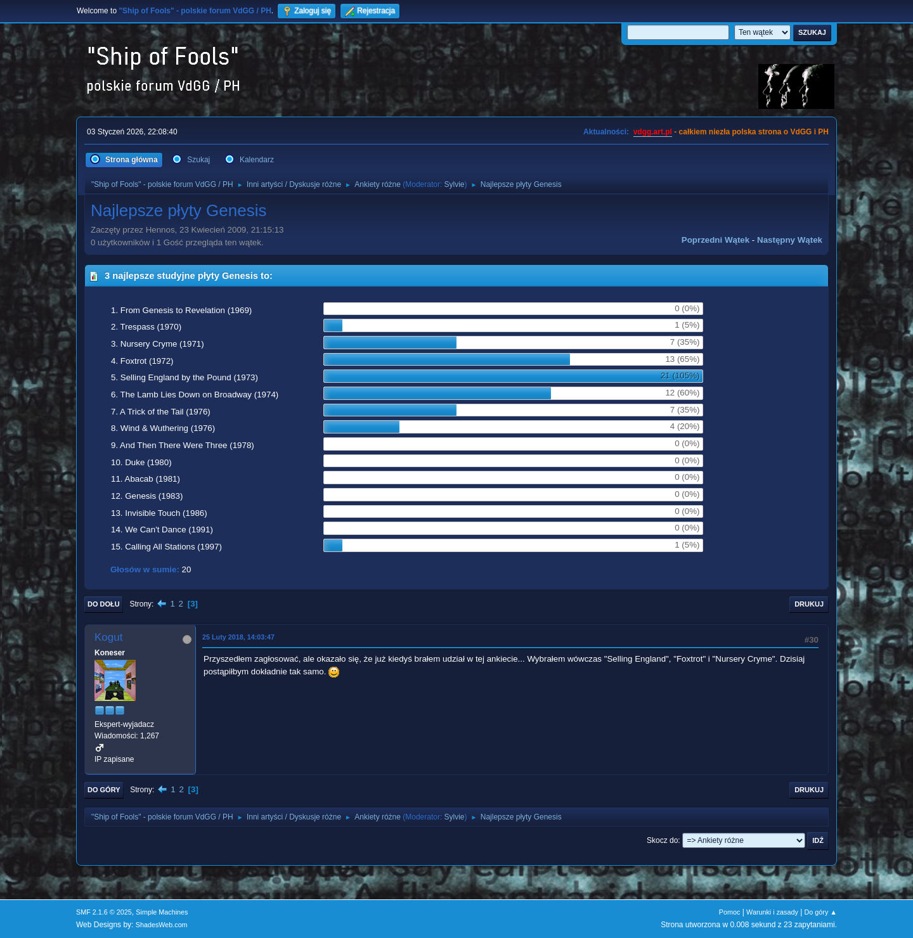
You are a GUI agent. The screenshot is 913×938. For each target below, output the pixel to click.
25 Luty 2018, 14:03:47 (238, 637)
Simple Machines (162, 912)
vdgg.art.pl (652, 131)
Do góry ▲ (821, 912)
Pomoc (730, 912)
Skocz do (662, 840)
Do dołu (103, 604)
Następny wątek (789, 240)
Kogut (108, 637)
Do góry (103, 789)
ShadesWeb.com (162, 924)
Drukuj (809, 604)
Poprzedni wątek (715, 240)
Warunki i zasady (772, 912)
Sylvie (454, 184)
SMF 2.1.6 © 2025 (104, 912)
